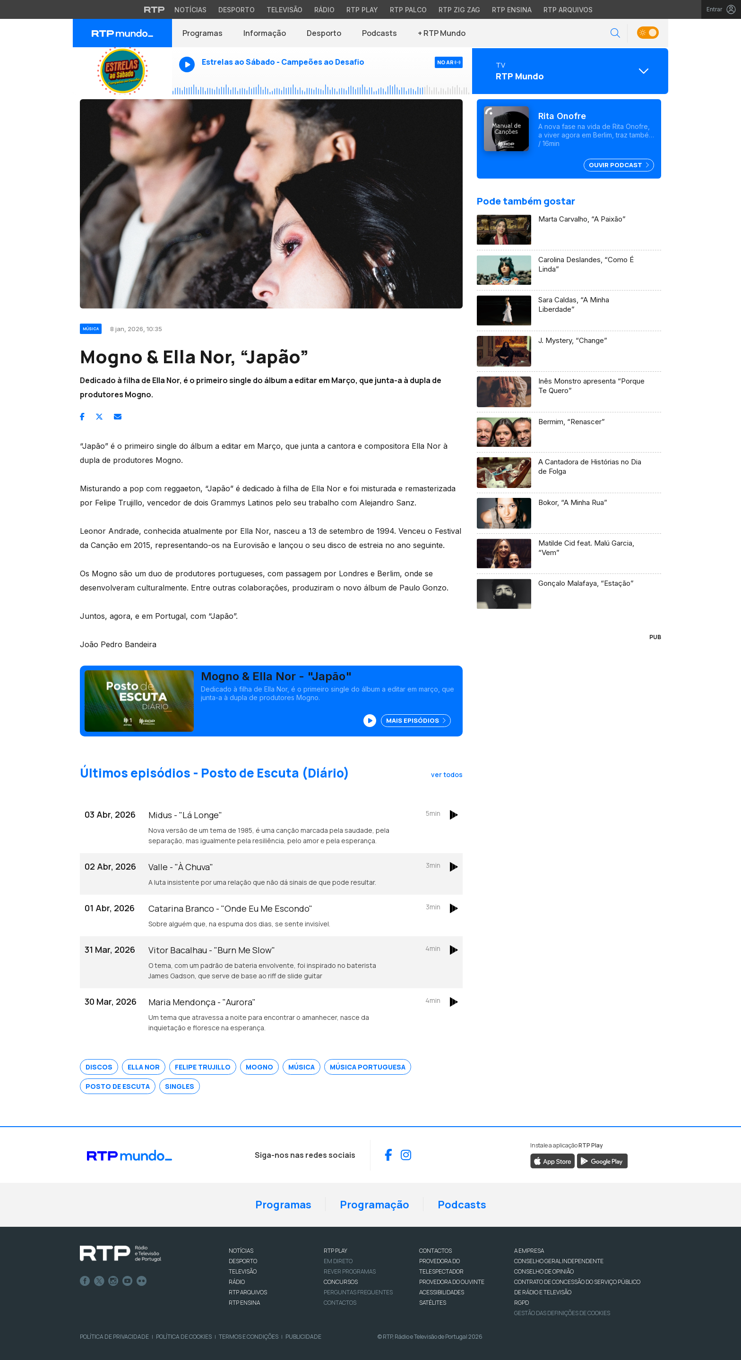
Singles (179, 1086)
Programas (202, 33)
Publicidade (303, 1337)
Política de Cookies (184, 1337)
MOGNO (259, 1066)
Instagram (113, 1281)
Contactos (340, 1303)
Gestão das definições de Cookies (562, 1313)
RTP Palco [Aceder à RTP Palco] (408, 10)
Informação (264, 33)
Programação (374, 1204)
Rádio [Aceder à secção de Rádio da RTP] (324, 10)
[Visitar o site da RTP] (154, 9)
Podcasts (379, 33)
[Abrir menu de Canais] (569, 70)
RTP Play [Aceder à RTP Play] (362, 10)
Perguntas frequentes (358, 1292)
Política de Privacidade (114, 1337)
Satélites (432, 1303)
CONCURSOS (341, 1282)
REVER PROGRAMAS (350, 1271)
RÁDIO (237, 1282)
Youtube (127, 1281)
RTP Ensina (244, 1303)
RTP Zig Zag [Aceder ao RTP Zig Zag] (459, 10)
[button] (615, 33)
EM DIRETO (338, 1261)
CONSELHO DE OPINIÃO (544, 1271)
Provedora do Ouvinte (451, 1282)
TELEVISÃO (243, 1271)
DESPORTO (243, 1261)
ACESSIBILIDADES (441, 1292)
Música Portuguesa (367, 1066)
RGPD (521, 1303)
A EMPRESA (529, 1251)
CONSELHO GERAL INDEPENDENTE (558, 1261)
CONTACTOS (435, 1251)
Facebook (85, 1281)
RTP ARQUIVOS (248, 1292)
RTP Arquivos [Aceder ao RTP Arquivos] (568, 10)
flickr (142, 1281)
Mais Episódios (416, 720)
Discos (99, 1066)
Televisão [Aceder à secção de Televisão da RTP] (284, 10)
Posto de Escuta (118, 1086)
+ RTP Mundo (441, 33)
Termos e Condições (248, 1337)
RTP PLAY (335, 1251)
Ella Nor (144, 1066)
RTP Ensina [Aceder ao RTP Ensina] (512, 10)
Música (301, 1066)
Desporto (324, 33)
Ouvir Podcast (619, 165)
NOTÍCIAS (241, 1251)
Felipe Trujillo (203, 1066)
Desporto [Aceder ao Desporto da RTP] (236, 10)
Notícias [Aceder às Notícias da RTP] (190, 10)
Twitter (99, 1281)
